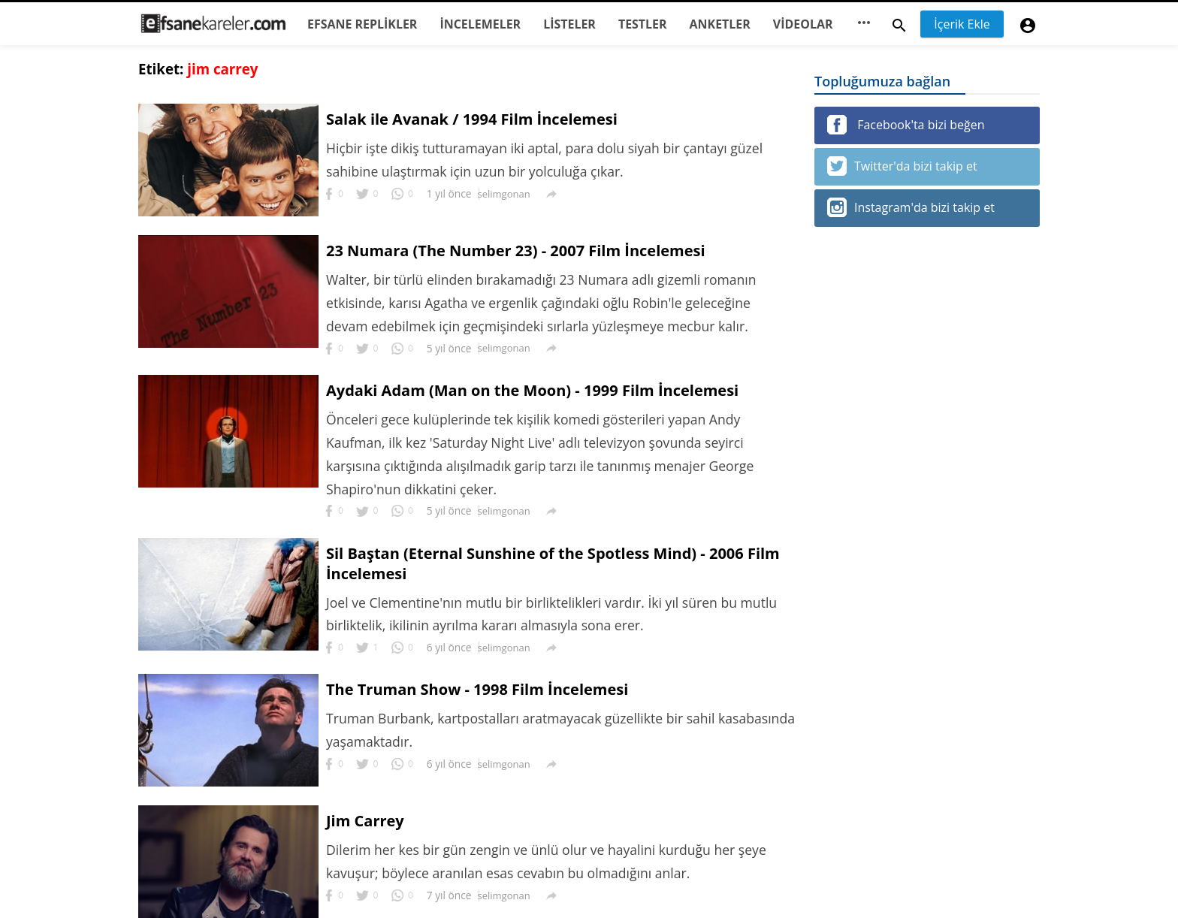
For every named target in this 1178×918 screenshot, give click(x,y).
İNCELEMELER (480, 24)
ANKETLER (720, 24)
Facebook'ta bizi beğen (905, 124)
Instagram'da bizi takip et (911, 207)
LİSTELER (569, 24)
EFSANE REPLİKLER (362, 24)
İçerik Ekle (962, 24)
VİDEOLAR (803, 24)
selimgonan (504, 194)
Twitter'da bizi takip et (902, 166)
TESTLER (642, 24)
